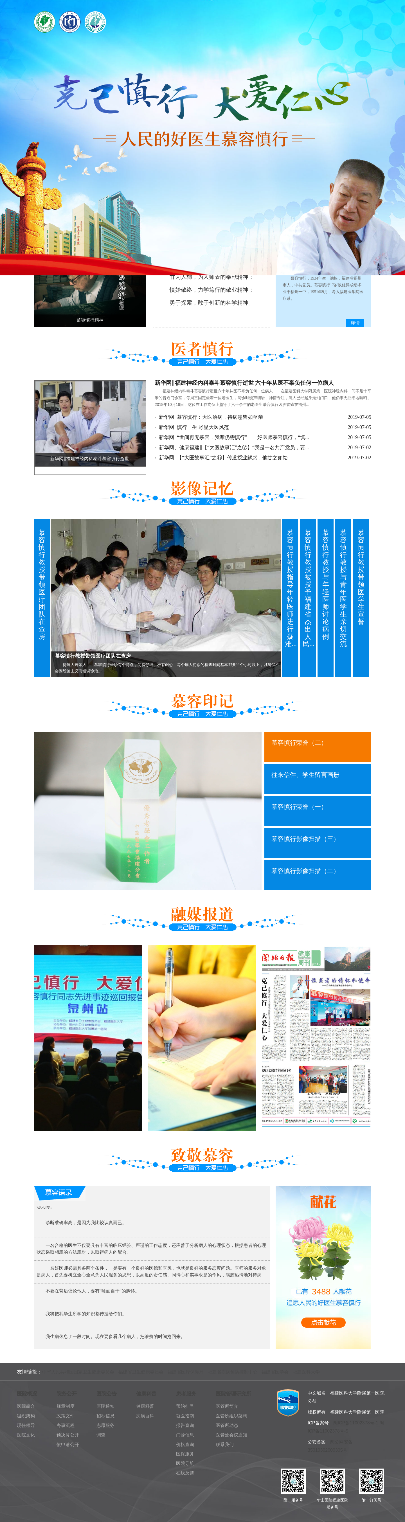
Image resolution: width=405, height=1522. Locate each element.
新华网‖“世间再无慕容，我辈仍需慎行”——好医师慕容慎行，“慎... (234, 437)
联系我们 (225, 1444)
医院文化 (26, 1435)
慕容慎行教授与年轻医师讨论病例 (325, 584)
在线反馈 (185, 1473)
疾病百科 (145, 1415)
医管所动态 (227, 1425)
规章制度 (66, 1406)
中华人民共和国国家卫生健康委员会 (78, 1372)
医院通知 (105, 1406)
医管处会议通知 (231, 1435)
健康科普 (146, 1394)
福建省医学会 (275, 1372)
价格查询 (185, 1444)
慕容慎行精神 (90, 320)
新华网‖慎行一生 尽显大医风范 (194, 427)
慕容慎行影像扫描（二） (305, 870)
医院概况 (27, 1394)
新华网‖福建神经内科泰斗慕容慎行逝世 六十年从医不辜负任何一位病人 (244, 383)
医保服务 (185, 1453)
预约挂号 (185, 1406)
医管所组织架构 (231, 1415)
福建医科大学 (306, 1372)
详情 (355, 322)
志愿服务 (105, 1425)
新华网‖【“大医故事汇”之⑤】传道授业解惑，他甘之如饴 (223, 457)
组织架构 (26, 1415)
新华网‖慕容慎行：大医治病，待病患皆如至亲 (211, 417)
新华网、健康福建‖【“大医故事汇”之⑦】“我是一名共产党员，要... (234, 447)
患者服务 (186, 1394)
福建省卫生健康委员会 (140, 1372)
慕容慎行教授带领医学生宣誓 (361, 577)
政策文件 (66, 1415)
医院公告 (106, 1394)
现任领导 (26, 1425)
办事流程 (66, 1425)
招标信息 (105, 1415)
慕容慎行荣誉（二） (299, 742)
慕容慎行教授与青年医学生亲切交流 (343, 588)
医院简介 (26, 1406)
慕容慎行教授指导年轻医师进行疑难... (291, 588)
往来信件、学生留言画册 (305, 774)
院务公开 (67, 1394)
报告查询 (185, 1425)
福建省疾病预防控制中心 (232, 1372)
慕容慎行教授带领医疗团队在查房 (42, 584)
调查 (100, 1435)
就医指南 (185, 1415)
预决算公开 (68, 1435)
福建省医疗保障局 (186, 1372)
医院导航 (185, 1463)
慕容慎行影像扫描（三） (305, 838)
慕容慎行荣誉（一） (299, 806)
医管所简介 (227, 1406)
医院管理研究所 (233, 1394)
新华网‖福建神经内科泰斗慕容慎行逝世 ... (92, 458)
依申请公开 (68, 1444)
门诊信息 (185, 1435)
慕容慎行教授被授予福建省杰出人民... (308, 588)
